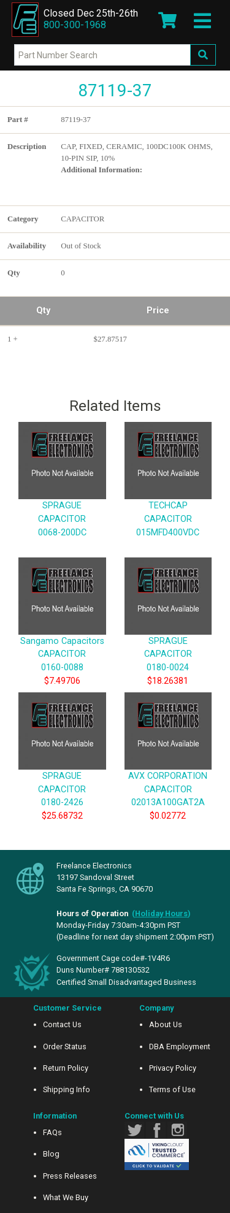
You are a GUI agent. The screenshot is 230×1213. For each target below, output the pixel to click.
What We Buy (65, 1197)
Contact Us (62, 1024)
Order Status (64, 1046)
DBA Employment (179, 1046)
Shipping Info (66, 1089)
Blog (51, 1153)
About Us (165, 1024)
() (161, 913)
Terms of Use (172, 1089)
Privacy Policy (172, 1068)
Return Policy (65, 1068)
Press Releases (70, 1175)
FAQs (52, 1132)
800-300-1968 (75, 25)
